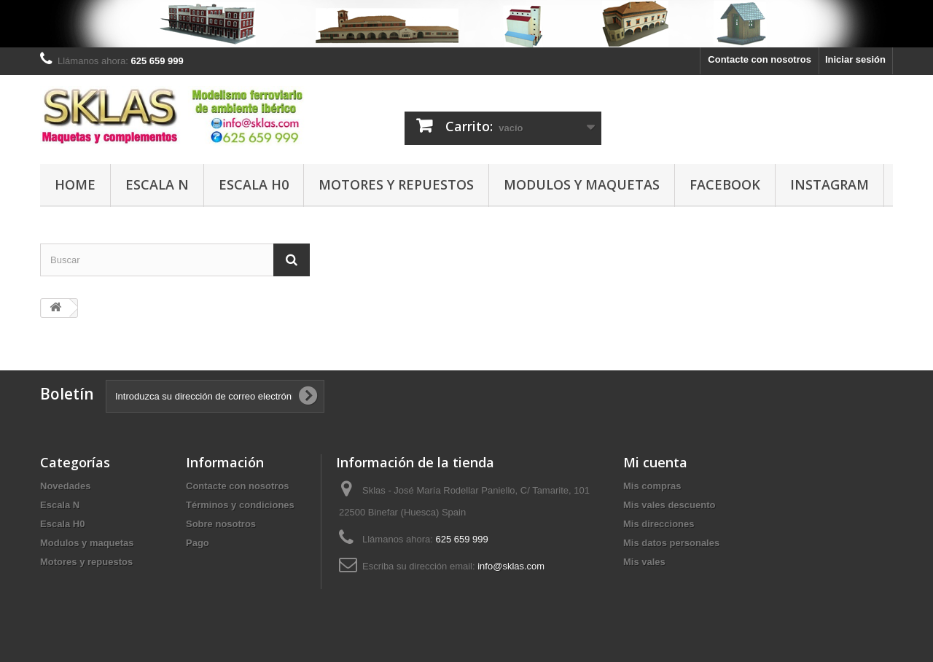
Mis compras (652, 485)
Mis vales (644, 561)
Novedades (65, 485)
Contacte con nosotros (759, 59)
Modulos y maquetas (582, 184)
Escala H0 (254, 184)
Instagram (829, 184)
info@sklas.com (510, 566)
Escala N (157, 184)
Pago (197, 542)
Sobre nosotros (221, 523)
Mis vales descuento (669, 504)
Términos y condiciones (240, 504)
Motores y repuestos (396, 184)
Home (75, 184)
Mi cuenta (655, 462)
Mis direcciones (659, 523)
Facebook (725, 184)
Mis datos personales (671, 542)
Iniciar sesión (855, 59)
